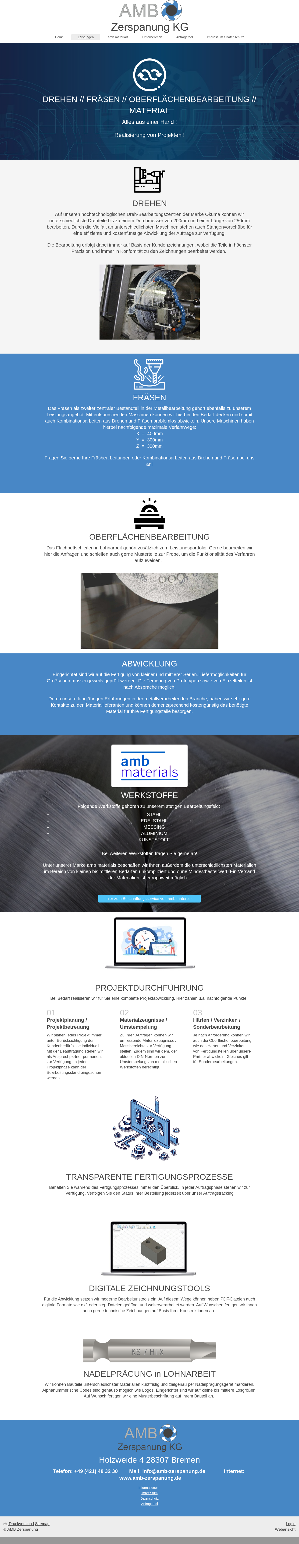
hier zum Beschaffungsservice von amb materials (149, 898)
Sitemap (42, 1524)
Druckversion (18, 1524)
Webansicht (285, 1529)
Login (290, 1524)
